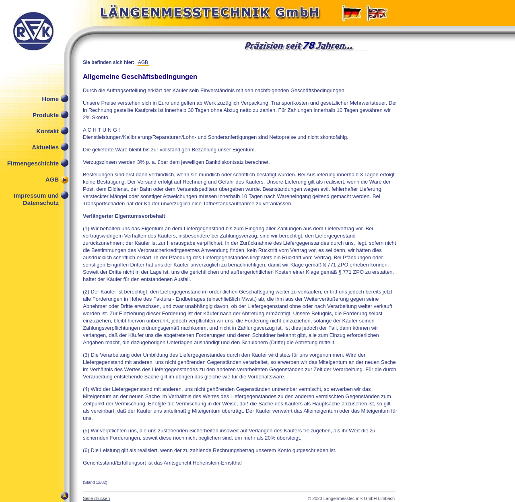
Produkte (46, 115)
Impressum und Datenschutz (36, 197)
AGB (52, 179)
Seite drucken (96, 498)
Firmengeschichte (33, 163)
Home (50, 98)
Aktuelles (45, 147)
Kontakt (47, 131)
